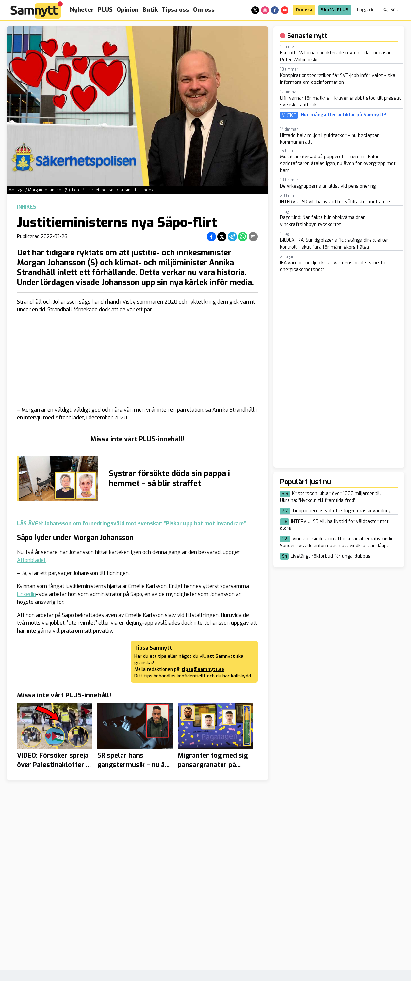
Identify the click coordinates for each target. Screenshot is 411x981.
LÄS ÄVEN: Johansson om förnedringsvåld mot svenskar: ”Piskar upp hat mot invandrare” (131, 523)
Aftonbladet (31, 560)
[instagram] (265, 10)
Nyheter (82, 10)
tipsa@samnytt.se (203, 669)
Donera (304, 10)
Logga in (366, 10)
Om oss (204, 10)
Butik (150, 10)
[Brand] (36, 10)
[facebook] (275, 10)
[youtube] (284, 10)
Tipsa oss (175, 10)
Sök (390, 10)
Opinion (128, 10)
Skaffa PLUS (335, 10)
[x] (255, 10)
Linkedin (26, 594)
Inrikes (26, 207)
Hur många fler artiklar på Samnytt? (343, 115)
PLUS (105, 10)
